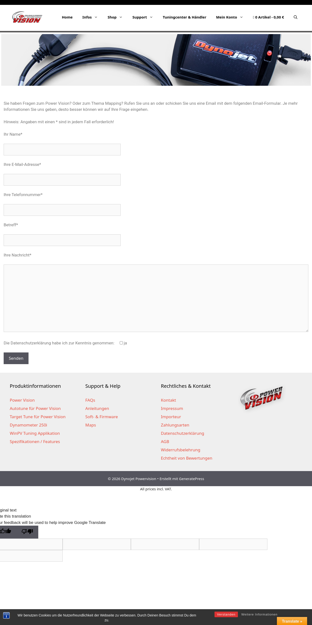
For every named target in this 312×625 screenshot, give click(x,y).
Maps (90, 425)
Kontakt (168, 400)
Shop (117, 17)
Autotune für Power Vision (35, 408)
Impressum (172, 408)
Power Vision (22, 400)
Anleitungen (97, 408)
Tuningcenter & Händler (184, 17)
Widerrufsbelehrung (180, 450)
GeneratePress (191, 478)
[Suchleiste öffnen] (295, 17)
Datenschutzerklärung (182, 433)
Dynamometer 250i (28, 425)
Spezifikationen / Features (35, 441)
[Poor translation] (27, 532)
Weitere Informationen (259, 614)
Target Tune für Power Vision (38, 416)
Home (67, 17)
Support (145, 17)
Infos (92, 17)
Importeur (171, 416)
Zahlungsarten (175, 425)
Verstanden (226, 614)
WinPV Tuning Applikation (35, 433)
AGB (165, 441)
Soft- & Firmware (101, 416)
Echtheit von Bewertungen (186, 458)
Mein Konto (232, 17)
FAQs (90, 400)
